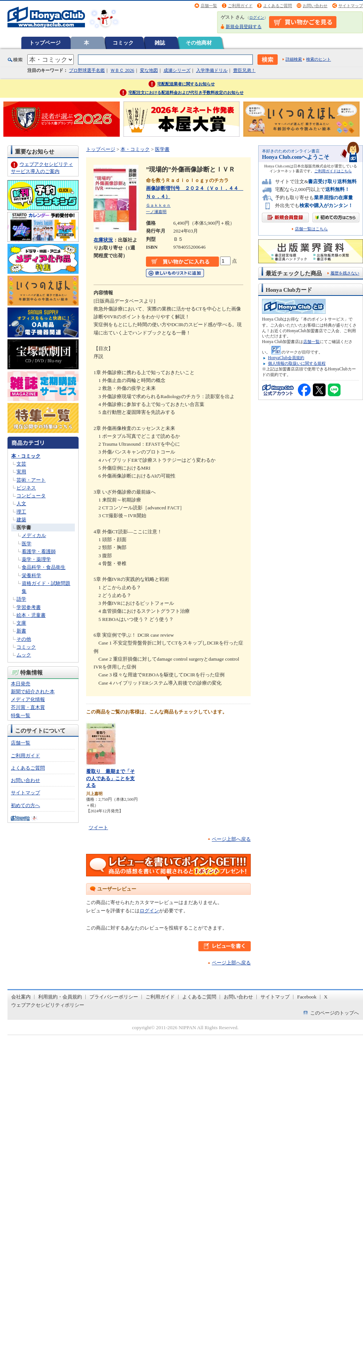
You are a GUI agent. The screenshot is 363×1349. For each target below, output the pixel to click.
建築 (21, 519)
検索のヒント (318, 59)
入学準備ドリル (212, 70)
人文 (21, 503)
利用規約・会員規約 (60, 997)
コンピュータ (31, 495)
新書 (21, 631)
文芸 (21, 464)
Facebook (307, 997)
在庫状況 (103, 240)
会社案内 (21, 997)
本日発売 (20, 683)
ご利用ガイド (240, 5)
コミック (123, 43)
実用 (21, 472)
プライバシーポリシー (113, 997)
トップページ (45, 43)
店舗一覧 (209, 5)
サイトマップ (350, 5)
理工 (21, 512)
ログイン (256, 17)
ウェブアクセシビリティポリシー (47, 1005)
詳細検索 (294, 59)
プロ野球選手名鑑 (87, 70)
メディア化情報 (28, 699)
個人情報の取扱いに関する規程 (297, 363)
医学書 (23, 527)
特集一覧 (20, 715)
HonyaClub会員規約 (286, 357)
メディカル (34, 535)
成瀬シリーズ (177, 70)
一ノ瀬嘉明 (156, 211)
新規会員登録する (244, 26)
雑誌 (160, 43)
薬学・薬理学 (36, 559)
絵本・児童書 (31, 615)
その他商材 (199, 43)
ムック (23, 655)
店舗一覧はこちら (311, 229)
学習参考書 (28, 607)
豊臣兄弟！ (244, 70)
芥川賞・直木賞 (28, 707)
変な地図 (149, 70)
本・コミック (25, 456)
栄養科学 (31, 575)
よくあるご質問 (277, 5)
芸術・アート (31, 480)
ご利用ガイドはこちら (333, 171)
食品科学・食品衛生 (43, 567)
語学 (21, 599)
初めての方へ (25, 805)
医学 (26, 543)
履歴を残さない (344, 273)
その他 (23, 639)
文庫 (21, 623)
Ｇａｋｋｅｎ (158, 205)
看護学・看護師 (39, 551)
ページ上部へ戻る (231, 839)
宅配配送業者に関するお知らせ (186, 84)
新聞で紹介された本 (33, 691)
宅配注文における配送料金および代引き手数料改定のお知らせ (186, 92)
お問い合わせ (315, 5)
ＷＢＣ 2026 (122, 70)
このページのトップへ (334, 1013)
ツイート (98, 827)
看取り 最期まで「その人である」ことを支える (110, 778)
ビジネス (26, 488)
